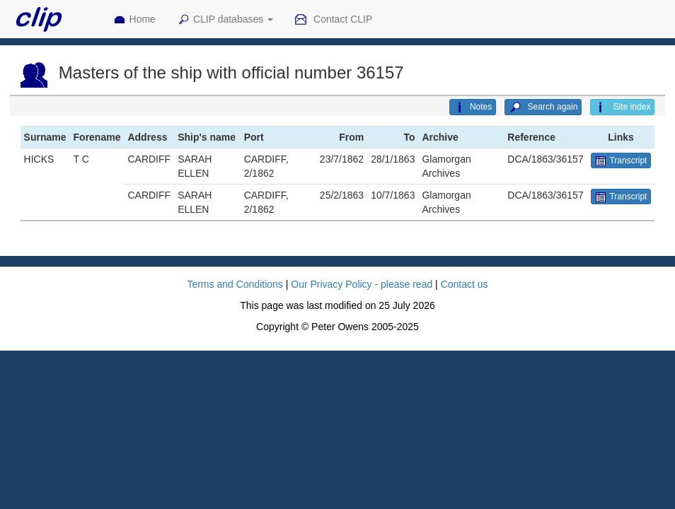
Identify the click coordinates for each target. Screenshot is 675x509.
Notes (473, 107)
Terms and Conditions (234, 284)
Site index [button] (622, 107)
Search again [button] (543, 107)
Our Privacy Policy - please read (361, 284)
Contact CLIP (333, 19)
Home (134, 19)
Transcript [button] (621, 161)
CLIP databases (225, 19)
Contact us (464, 284)
